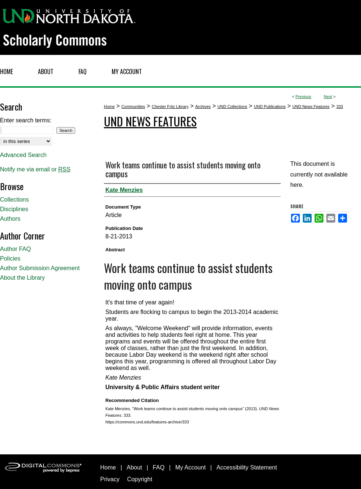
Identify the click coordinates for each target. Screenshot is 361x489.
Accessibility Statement (246, 467)
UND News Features (311, 106)
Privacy (109, 479)
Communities (133, 106)
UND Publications (269, 106)
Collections (14, 199)
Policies (10, 258)
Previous (303, 96)
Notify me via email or (35, 169)
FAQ (159, 467)
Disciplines (14, 209)
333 (339, 106)
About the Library (22, 278)
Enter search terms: (26, 120)
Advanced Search (23, 155)
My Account (190, 467)
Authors (10, 219)
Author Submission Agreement (40, 268)
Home (109, 106)
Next (328, 96)
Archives (203, 106)
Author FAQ (15, 249)
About (134, 467)
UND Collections (232, 106)
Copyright (139, 479)
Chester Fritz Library (170, 106)
